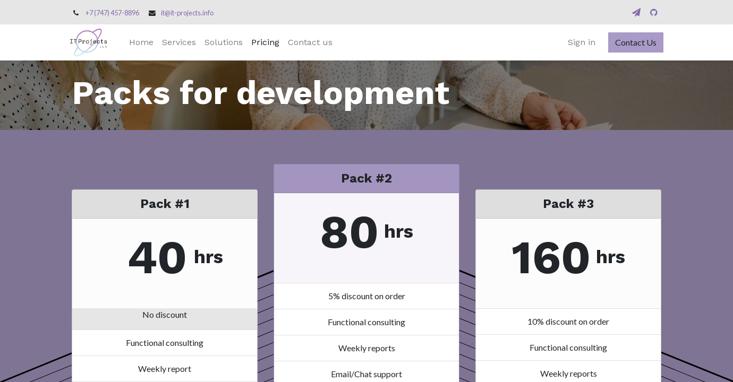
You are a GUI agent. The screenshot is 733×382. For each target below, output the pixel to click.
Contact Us (633, 42)
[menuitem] (143, 42)
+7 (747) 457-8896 (112, 12)
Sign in (579, 42)
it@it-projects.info (187, 12)
